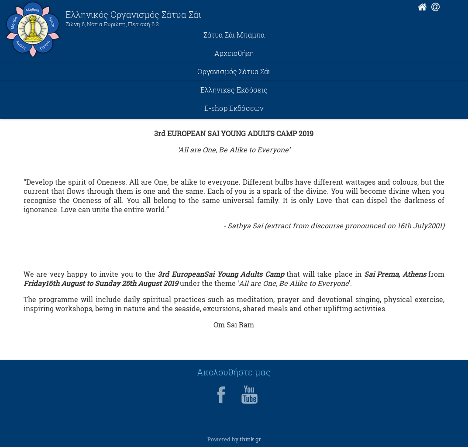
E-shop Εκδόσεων (234, 108)
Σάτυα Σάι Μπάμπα (234, 34)
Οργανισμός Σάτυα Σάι (233, 71)
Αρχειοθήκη (234, 53)
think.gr (250, 439)
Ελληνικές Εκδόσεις (234, 89)
